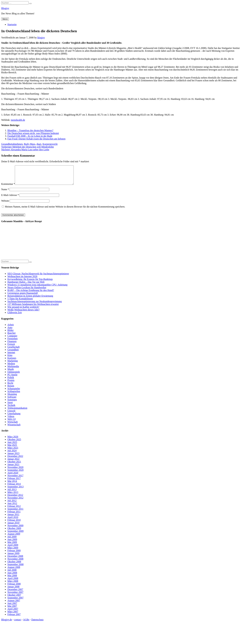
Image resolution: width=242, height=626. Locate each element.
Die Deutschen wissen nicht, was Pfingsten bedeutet (33, 133)
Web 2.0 (11, 422)
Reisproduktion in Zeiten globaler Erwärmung (30, 299)
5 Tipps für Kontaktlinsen (20, 302)
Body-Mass (29, 144)
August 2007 (13, 604)
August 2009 (13, 537)
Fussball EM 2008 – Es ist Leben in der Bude (29, 136)
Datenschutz (37, 623)
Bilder (10, 334)
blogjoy (41, 37)
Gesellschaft (13, 350)
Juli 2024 (12, 454)
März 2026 (12, 440)
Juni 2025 (12, 446)
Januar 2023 (13, 457)
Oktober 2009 (14, 532)
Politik (10, 381)
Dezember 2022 (15, 459)
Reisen (10, 389)
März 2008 (12, 584)
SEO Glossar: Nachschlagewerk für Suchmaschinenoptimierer (38, 277)
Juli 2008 (12, 573)
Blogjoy (5, 8)
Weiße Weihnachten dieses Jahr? (23, 313)
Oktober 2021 (14, 465)
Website (5, 204)
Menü (5, 19)
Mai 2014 (12, 484)
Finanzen (12, 345)
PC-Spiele (12, 378)
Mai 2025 (12, 448)
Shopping (12, 397)
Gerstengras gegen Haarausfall (22, 296)
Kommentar (8, 187)
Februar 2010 (14, 523)
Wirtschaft (12, 425)
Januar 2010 (13, 526)
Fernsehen (12, 342)
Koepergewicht (50, 144)
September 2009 (15, 534)
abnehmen (18, 144)
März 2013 (12, 496)
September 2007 (15, 601)
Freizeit (11, 347)
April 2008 (12, 582)
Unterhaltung (13, 417)
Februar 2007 (14, 618)
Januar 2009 (13, 557)
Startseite (12, 24)
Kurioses (11, 361)
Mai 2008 (12, 579)
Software (11, 400)
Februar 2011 (14, 515)
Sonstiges (12, 403)
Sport (10, 406)
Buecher (11, 336)
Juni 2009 (12, 543)
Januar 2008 (13, 590)
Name (5, 193)
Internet (11, 356)
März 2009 (12, 551)
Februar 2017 (14, 482)
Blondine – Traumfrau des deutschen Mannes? (30, 130)
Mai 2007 (12, 609)
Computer (12, 339)
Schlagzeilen (13, 395)
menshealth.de (18, 120)
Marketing (12, 364)
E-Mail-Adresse (10, 198)
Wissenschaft (14, 428)
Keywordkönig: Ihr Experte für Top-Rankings (30, 283)
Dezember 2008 (15, 559)
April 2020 (12, 476)
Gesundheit (7, 144)
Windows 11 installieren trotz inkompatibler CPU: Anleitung (37, 288)
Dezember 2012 (15, 498)
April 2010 (12, 521)
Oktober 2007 (14, 598)
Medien (11, 367)
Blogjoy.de (6, 623)
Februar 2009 (14, 554)
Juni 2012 (12, 507)
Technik (11, 409)
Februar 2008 (14, 587)
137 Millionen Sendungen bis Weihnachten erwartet (33, 308)
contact (17, 623)
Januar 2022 (13, 462)
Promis (10, 384)
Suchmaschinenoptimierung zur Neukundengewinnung (34, 305)
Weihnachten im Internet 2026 (22, 280)
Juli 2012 (12, 504)
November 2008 (15, 562)
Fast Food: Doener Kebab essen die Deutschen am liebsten (36, 138)
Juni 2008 (12, 576)
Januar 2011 (13, 518)
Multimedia (13, 370)
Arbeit (10, 328)
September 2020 (15, 473)
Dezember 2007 (15, 593)
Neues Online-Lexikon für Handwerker (26, 291)
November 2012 (15, 501)
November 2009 (15, 529)
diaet (38, 144)
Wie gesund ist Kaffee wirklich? (23, 310)
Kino (9, 359)
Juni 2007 (12, 607)
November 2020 (15, 471)
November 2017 (15, 479)
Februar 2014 (14, 487)
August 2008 (13, 571)
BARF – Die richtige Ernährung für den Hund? (30, 294)
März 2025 (12, 451)
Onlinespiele (13, 375)
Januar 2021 (13, 468)
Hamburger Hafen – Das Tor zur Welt (25, 285)
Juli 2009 (12, 540)
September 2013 (15, 490)
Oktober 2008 (14, 565)
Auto (9, 331)
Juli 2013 (12, 493)
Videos (10, 420)
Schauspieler (13, 392)
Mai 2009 (12, 546)
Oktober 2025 (14, 443)
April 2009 (12, 548)
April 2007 (12, 612)
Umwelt (11, 414)
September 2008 (15, 568)
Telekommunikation (17, 411)
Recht (10, 386)
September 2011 (15, 512)
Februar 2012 (14, 509)
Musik (10, 372)
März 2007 (12, 615)
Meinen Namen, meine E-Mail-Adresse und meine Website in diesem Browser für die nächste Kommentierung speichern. (65, 210)
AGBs (26, 623)
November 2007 (15, 596)
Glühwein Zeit (14, 316)
